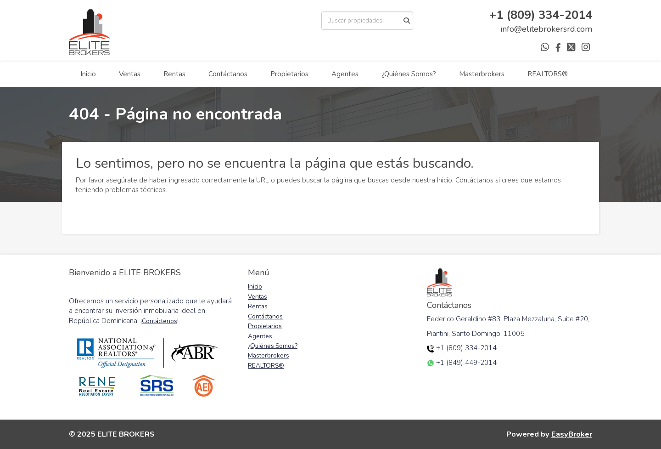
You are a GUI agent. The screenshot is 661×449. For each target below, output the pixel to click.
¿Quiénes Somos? (408, 74)
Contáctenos (159, 321)
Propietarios (289, 74)
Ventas (129, 74)
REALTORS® (547, 74)
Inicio (88, 74)
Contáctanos (227, 74)
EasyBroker (571, 434)
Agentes (345, 74)
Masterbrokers (481, 74)
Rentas (174, 74)
